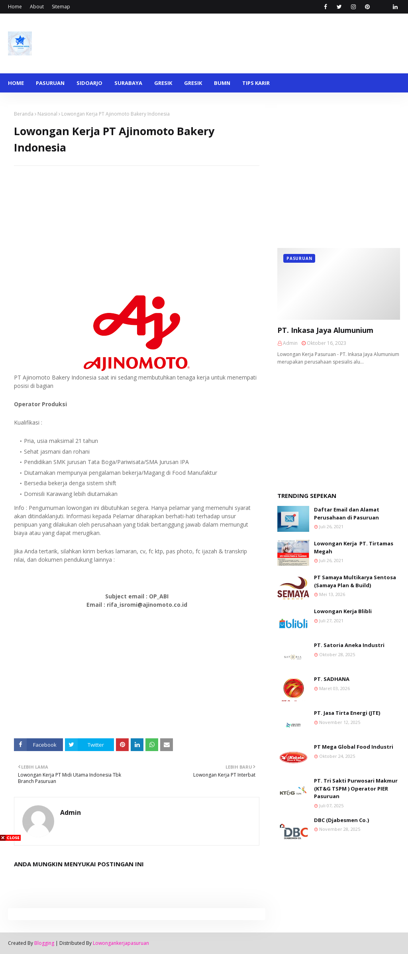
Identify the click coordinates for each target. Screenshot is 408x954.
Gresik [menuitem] (163, 83)
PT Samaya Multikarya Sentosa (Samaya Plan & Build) (355, 581)
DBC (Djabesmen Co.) (341, 820)
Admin (70, 812)
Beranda (23, 113)
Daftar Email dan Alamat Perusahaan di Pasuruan (346, 513)
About (37, 6)
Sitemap (61, 6)
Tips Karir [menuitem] (256, 83)
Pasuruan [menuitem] (50, 83)
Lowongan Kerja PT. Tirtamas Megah (353, 547)
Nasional (47, 113)
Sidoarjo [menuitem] (89, 83)
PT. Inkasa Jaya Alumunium (325, 330)
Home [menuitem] (16, 83)
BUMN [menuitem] (222, 83)
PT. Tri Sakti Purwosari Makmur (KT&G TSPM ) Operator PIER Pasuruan (356, 788)
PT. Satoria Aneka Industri (349, 645)
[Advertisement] (136, 221)
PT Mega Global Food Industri (353, 746)
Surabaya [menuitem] (128, 83)
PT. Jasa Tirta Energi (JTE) (347, 712)
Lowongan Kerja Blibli (343, 611)
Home (15, 6)
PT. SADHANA (331, 679)
